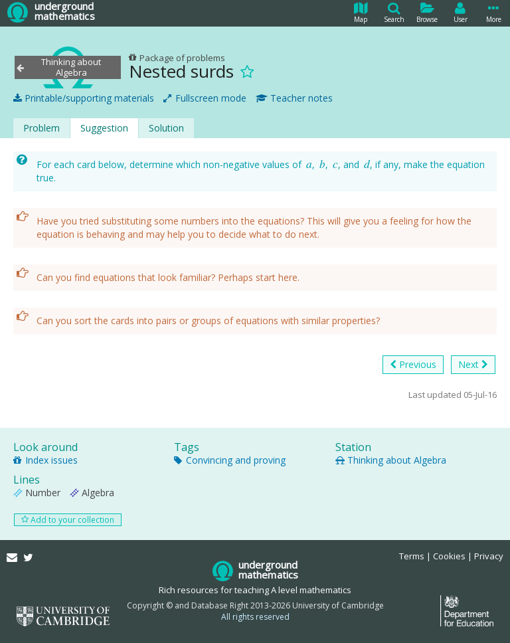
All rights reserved (255, 616)
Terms (411, 556)
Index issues (45, 460)
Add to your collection (67, 519)
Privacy (488, 556)
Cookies (449, 556)
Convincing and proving (230, 460)
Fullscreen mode (204, 98)
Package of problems (177, 57)
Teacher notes (294, 98)
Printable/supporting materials (83, 98)
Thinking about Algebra (390, 460)
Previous (413, 364)
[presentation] (309, 164)
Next (473, 364)
